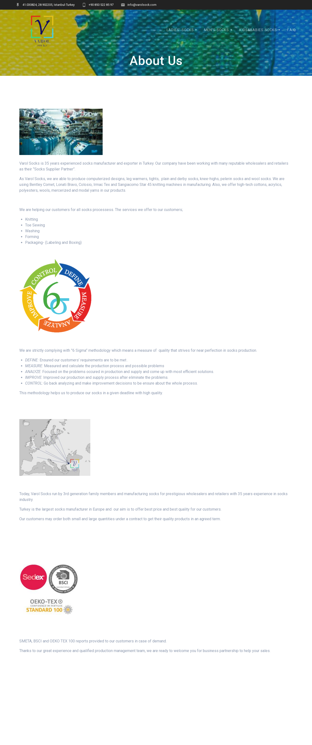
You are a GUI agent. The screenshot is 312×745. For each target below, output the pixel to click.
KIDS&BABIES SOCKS (258, 30)
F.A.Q (291, 30)
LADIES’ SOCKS (180, 30)
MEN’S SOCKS (216, 30)
